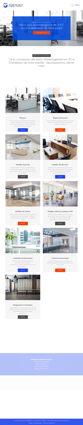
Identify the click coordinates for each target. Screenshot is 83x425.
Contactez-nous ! (41, 32)
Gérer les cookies (48, 423)
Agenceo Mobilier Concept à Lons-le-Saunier (13, 5)
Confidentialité (37, 423)
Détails (23, 130)
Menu (77, 5)
